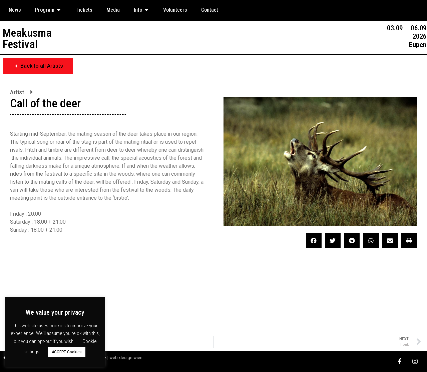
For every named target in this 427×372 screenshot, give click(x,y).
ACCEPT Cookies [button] (66, 351)
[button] (38, 66)
